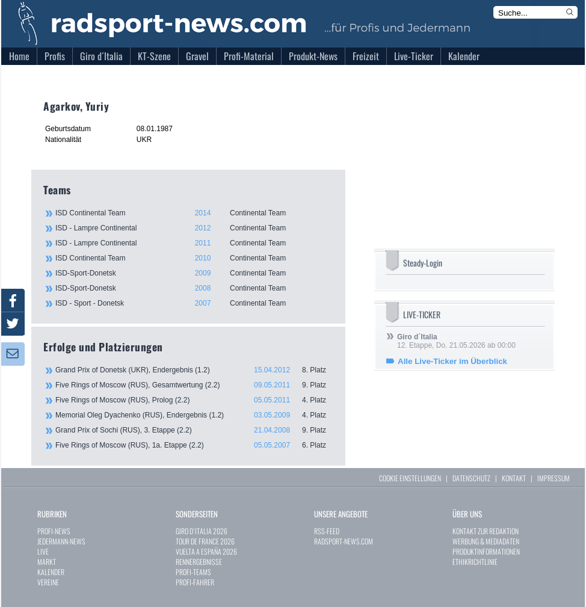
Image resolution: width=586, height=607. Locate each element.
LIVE (43, 551)
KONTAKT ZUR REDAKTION (485, 531)
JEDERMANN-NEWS (61, 541)
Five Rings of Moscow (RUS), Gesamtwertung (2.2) (194, 385)
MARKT (46, 561)
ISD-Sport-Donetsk (193, 273)
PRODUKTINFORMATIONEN (486, 551)
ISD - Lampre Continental (193, 228)
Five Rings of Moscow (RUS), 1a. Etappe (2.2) (194, 445)
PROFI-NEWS (53, 531)
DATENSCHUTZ (471, 478)
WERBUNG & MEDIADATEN (485, 541)
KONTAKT (514, 478)
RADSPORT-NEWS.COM (343, 541)
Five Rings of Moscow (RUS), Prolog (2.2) (194, 400)
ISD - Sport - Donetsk (193, 303)
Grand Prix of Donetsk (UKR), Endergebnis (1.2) (194, 370)
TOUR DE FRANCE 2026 (205, 541)
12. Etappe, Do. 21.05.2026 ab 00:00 (456, 341)
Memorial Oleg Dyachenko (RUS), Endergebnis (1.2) (194, 415)
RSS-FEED (326, 531)
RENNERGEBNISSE (199, 561)
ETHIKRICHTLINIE (475, 561)
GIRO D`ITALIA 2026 (201, 531)
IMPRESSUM (553, 478)
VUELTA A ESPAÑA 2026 (206, 551)
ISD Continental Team (193, 213)
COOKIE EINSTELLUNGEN (410, 478)
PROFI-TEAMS (193, 572)
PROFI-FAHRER (195, 582)
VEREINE (48, 582)
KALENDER (50, 572)
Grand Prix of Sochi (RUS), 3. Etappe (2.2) (194, 430)
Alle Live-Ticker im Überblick (452, 361)
